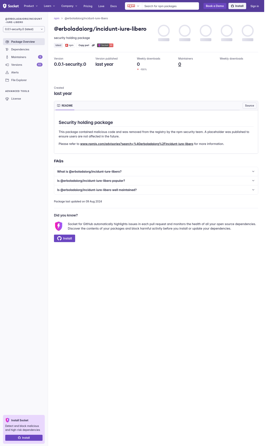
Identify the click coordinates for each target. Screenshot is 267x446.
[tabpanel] (156, 132)
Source (249, 105)
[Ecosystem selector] (133, 6)
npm (56, 18)
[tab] (65, 106)
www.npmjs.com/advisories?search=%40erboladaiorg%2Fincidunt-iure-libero (136, 144)
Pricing (88, 6)
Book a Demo (215, 6)
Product (31, 5)
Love (101, 6)
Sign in (255, 6)
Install (237, 6)
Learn (49, 5)
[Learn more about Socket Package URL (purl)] (93, 45)
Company (69, 5)
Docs (113, 6)
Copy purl (84, 45)
